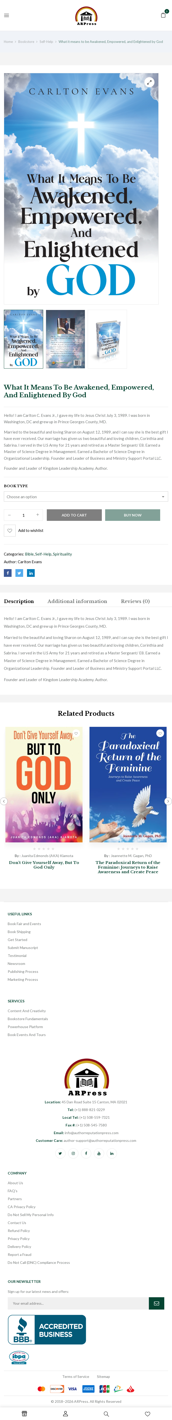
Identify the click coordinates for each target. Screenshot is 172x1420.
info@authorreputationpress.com (86, 1133)
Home (8, 42)
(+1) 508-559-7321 (86, 1117)
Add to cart (74, 515)
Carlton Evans (30, 561)
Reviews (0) (135, 601)
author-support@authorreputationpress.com (86, 1140)
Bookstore (26, 42)
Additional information (77, 601)
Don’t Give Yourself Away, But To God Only (44, 865)
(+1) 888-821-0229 (86, 1109)
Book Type (16, 486)
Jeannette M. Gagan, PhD (131, 855)
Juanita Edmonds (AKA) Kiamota (47, 855)
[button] (163, 14)
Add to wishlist (30, 530)
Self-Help (46, 42)
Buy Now (133, 515)
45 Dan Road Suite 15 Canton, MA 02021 (86, 1102)
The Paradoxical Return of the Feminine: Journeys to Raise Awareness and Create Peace (128, 867)
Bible (29, 554)
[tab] (19, 602)
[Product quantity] (23, 515)
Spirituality (62, 554)
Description (19, 601)
